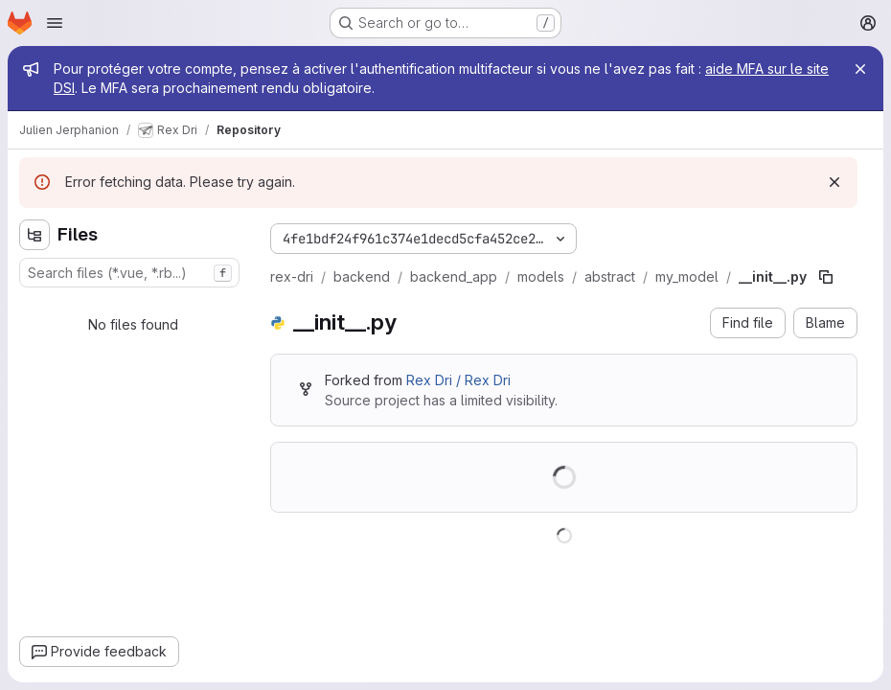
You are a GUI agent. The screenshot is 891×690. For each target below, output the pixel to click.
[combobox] (129, 273)
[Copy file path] (826, 277)
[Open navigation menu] (54, 23)
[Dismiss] (834, 182)
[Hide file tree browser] (34, 234)
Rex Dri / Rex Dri (458, 380)
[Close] (860, 69)
